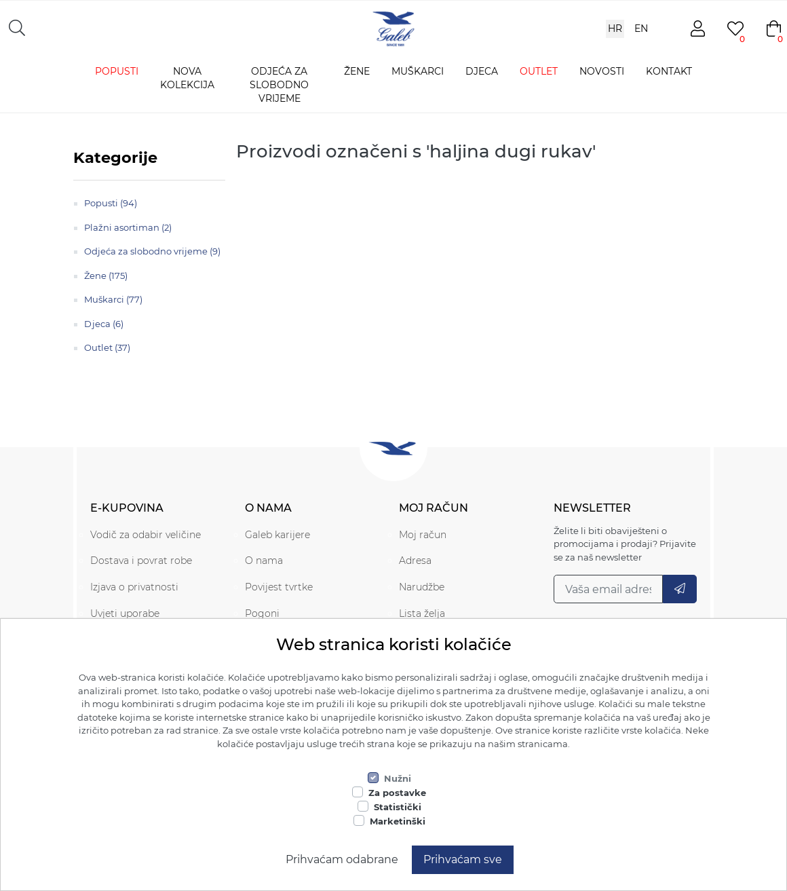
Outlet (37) (107, 347)
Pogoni (262, 613)
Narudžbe (421, 587)
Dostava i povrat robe (141, 560)
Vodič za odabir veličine (145, 535)
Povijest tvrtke (279, 587)
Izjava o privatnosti (134, 587)
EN (641, 28)
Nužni (397, 778)
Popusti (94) (110, 202)
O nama (264, 560)
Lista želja (422, 613)
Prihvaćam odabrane (342, 859)
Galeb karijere (277, 535)
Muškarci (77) (113, 299)
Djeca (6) (103, 323)
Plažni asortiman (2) (128, 227)
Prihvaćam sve (462, 859)
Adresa (415, 560)
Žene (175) (106, 275)
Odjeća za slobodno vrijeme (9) (152, 251)
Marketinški (397, 821)
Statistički (397, 806)
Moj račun (422, 535)
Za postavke (397, 792)
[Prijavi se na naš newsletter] (609, 589)
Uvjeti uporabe (124, 613)
